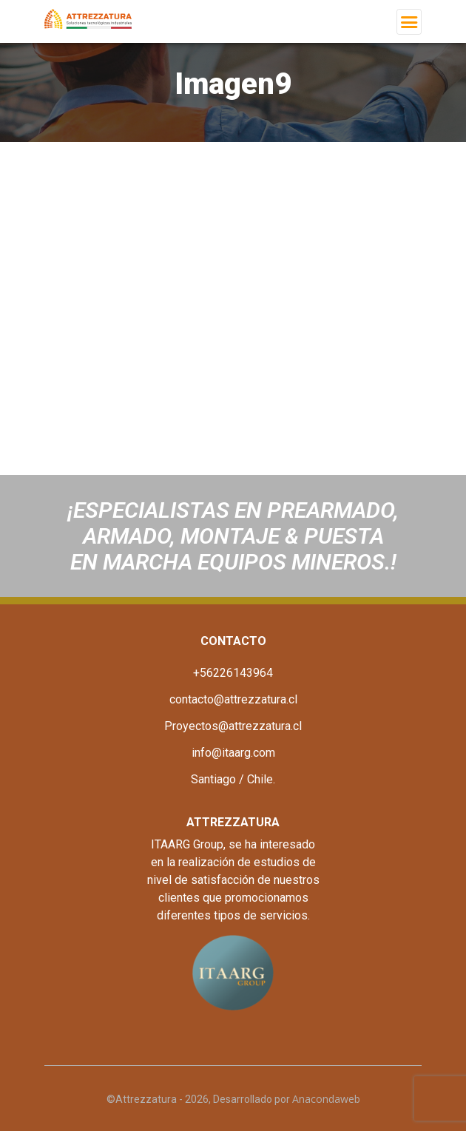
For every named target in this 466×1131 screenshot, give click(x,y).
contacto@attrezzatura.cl (233, 699)
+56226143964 (233, 673)
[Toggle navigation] (409, 22)
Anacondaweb (326, 1099)
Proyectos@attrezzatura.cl (233, 726)
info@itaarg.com (233, 753)
